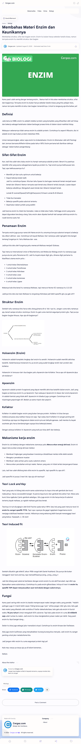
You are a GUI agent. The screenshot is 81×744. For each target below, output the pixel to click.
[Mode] (77, 3)
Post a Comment (40, 702)
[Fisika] (39, 11)
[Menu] (40, 741)
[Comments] (71, 741)
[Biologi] (51, 11)
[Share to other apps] (47, 690)
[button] (13, 690)
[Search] (74, 3)
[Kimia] (45, 11)
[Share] (56, 741)
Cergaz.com (9, 3)
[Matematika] (31, 11)
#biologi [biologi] (6, 684)
